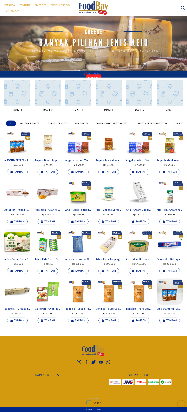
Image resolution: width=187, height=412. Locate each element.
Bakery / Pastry (58, 123)
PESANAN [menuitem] (24, 5)
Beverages (81, 123)
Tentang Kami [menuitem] (12, 10)
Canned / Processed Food (151, 123)
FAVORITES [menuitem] (40, 5)
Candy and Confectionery (112, 123)
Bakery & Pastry (30, 123)
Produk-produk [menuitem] (60, 5)
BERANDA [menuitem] (9, 5)
